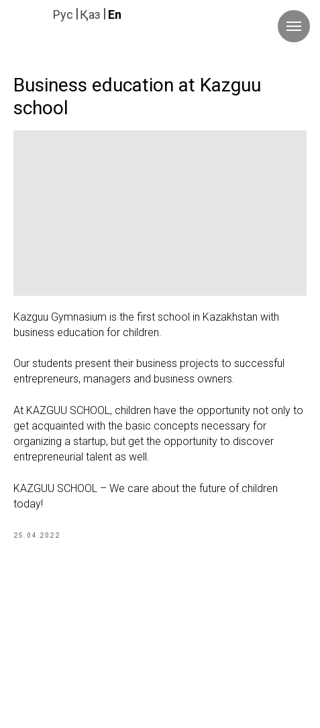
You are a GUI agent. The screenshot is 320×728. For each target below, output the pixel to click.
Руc (63, 14)
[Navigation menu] (293, 26)
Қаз (90, 14)
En (114, 14)
